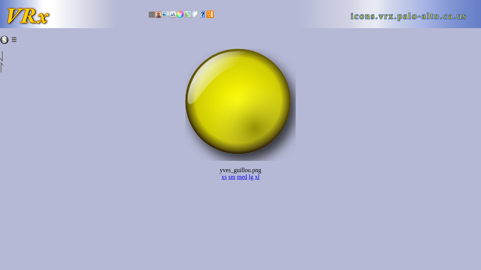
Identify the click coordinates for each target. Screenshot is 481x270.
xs (224, 177)
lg (251, 177)
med (242, 177)
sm (232, 177)
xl (257, 177)
